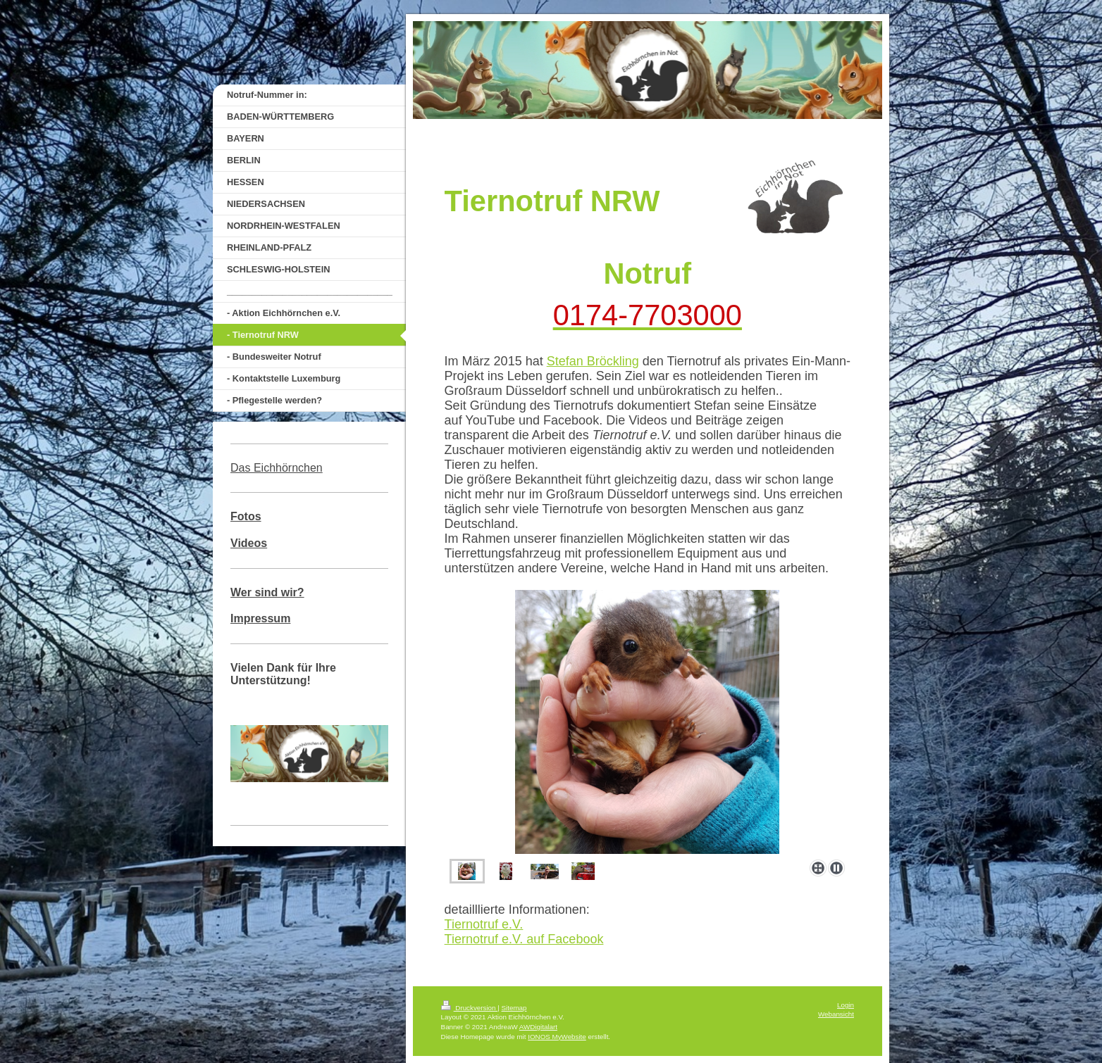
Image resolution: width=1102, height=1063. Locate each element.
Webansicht (836, 1014)
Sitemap (514, 1008)
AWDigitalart (538, 1027)
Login (845, 1005)
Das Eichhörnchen (276, 468)
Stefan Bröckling (593, 361)
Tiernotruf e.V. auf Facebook (524, 939)
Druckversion (469, 1008)
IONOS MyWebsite (557, 1036)
